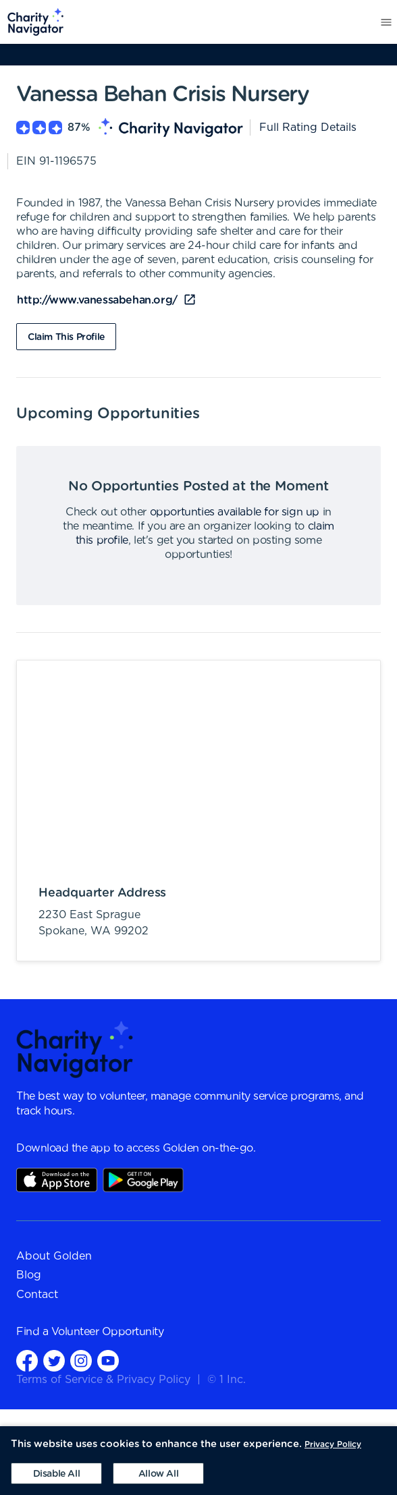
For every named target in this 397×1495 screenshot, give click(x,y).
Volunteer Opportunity (107, 1331)
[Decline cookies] (56, 1473)
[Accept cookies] (158, 1473)
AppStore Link (56, 1179)
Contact (37, 1294)
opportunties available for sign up (234, 512)
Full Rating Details (307, 127)
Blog (28, 1275)
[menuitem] (32, 22)
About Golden (54, 1256)
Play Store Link (143, 1179)
